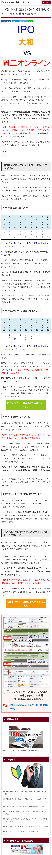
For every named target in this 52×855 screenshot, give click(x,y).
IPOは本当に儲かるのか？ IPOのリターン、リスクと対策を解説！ (26, 800)
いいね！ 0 (6, 21)
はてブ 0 (15, 21)
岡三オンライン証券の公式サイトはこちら (26, 603)
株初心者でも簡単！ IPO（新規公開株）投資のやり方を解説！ (26, 793)
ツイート (23, 21)
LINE (30, 21)
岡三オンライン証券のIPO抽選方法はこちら (26, 405)
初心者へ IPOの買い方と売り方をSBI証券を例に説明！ (24, 806)
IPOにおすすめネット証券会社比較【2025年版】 (22, 831)
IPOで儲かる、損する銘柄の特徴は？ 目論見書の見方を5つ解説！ (26, 813)
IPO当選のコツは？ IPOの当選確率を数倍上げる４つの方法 (26, 826)
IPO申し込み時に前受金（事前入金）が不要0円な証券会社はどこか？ (26, 820)
